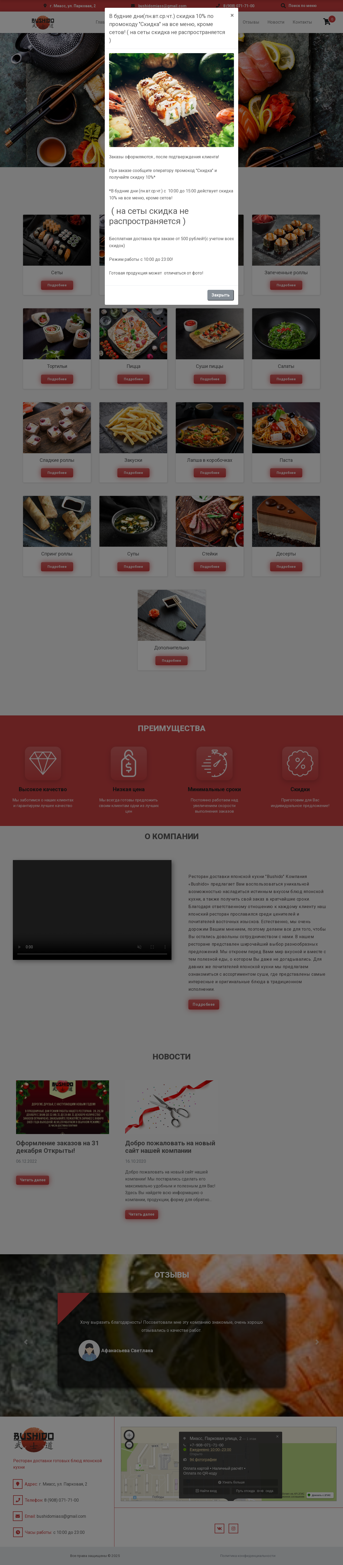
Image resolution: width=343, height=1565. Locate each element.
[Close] (232, 15)
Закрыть (220, 295)
